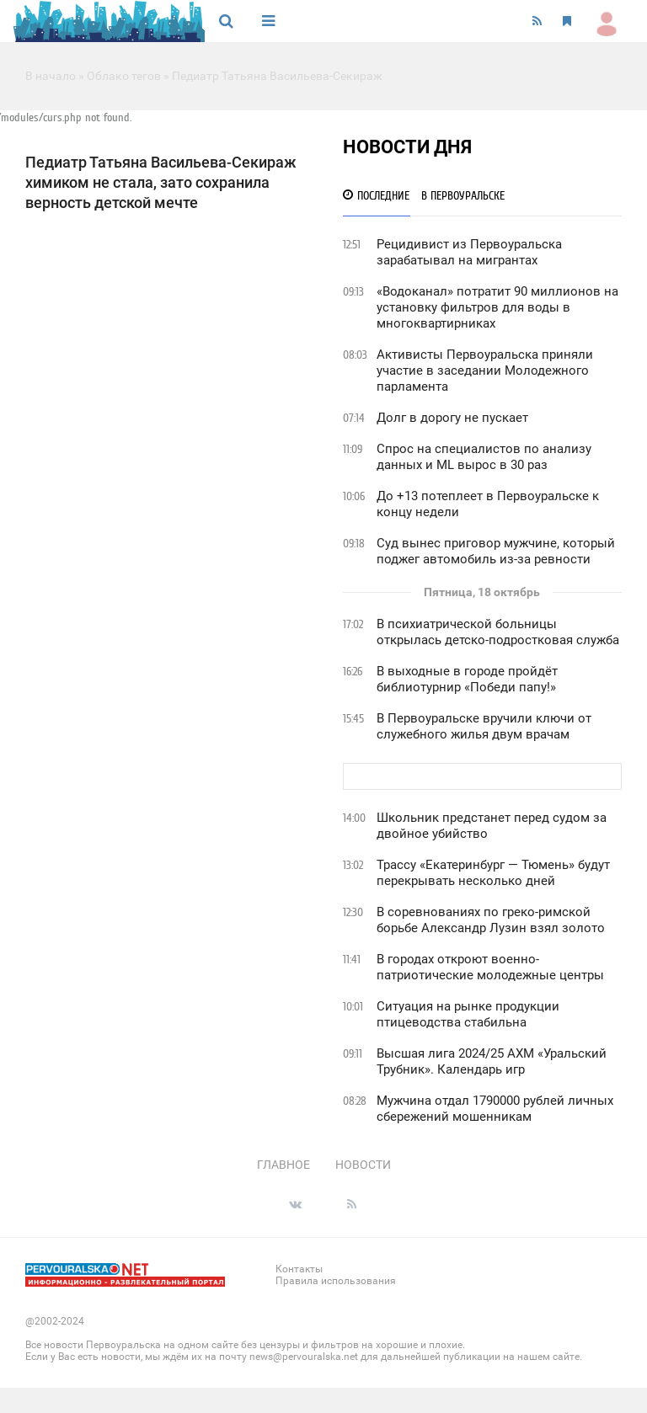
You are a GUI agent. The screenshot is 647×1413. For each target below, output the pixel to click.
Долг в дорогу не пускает (452, 417)
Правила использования (335, 1281)
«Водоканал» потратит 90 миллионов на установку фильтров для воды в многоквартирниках (497, 307)
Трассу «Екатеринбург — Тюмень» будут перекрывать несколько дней (493, 872)
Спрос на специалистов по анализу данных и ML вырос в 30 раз (484, 456)
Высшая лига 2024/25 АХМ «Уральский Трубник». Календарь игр (492, 1061)
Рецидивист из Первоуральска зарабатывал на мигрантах (469, 252)
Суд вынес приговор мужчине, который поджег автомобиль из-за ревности (496, 551)
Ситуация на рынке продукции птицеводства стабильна (468, 1014)
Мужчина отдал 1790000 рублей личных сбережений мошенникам (495, 1108)
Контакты (299, 1269)
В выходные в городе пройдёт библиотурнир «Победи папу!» (467, 679)
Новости (363, 1164)
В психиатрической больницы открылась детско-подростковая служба (498, 632)
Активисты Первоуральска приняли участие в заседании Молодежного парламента (485, 370)
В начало (50, 76)
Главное (283, 1164)
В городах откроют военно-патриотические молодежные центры (490, 967)
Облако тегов (124, 76)
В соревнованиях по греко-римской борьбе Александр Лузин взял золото (491, 920)
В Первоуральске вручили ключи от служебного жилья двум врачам (484, 726)
